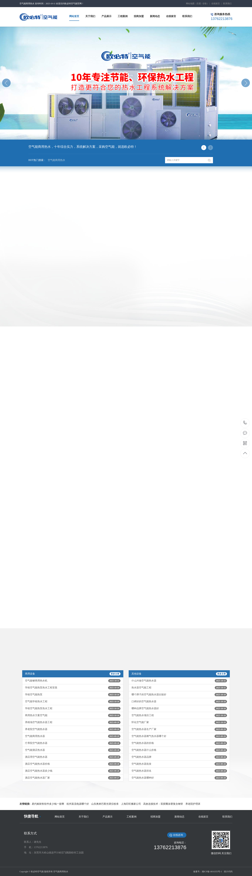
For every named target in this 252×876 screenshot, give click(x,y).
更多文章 (115, 674)
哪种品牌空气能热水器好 (179, 708)
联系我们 (227, 3)
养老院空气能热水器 (72, 729)
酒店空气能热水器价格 (72, 764)
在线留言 (215, 3)
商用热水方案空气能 (72, 715)
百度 (199, 3)
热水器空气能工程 (179, 687)
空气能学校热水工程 (72, 701)
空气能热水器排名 (179, 771)
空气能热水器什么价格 (179, 750)
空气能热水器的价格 (179, 743)
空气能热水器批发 (179, 764)
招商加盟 (155, 816)
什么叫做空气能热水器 (179, 680)
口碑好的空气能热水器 (179, 701)
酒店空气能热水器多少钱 (72, 771)
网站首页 (60, 816)
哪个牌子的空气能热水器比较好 (179, 694)
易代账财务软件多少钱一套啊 (48, 804)
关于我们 (84, 816)
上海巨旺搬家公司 (131, 804)
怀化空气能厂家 (179, 722)
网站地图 (190, 3)
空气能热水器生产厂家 (179, 729)
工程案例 (131, 816)
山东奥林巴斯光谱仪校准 (105, 804)
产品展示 (108, 816)
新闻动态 (179, 816)
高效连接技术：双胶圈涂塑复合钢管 (163, 804)
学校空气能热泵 (72, 694)
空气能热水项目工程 (179, 715)
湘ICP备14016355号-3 (212, 871)
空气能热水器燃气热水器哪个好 (179, 736)
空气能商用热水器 (72, 736)
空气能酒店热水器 (72, 750)
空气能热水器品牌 (179, 757)
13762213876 (245, 422)
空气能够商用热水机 (72, 680)
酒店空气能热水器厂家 (72, 777)
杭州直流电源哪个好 (78, 804)
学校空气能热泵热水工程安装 (72, 687)
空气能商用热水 (56, 161)
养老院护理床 (192, 804)
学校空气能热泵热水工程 (72, 708)
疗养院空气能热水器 (72, 743)
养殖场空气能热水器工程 (72, 722)
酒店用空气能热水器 (72, 757)
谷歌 (204, 3)
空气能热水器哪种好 (179, 777)
